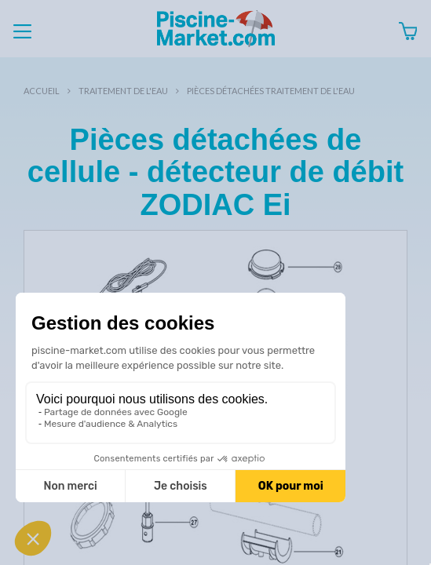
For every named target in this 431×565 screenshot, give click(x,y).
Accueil (42, 91)
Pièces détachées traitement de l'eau (271, 91)
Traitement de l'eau (123, 91)
